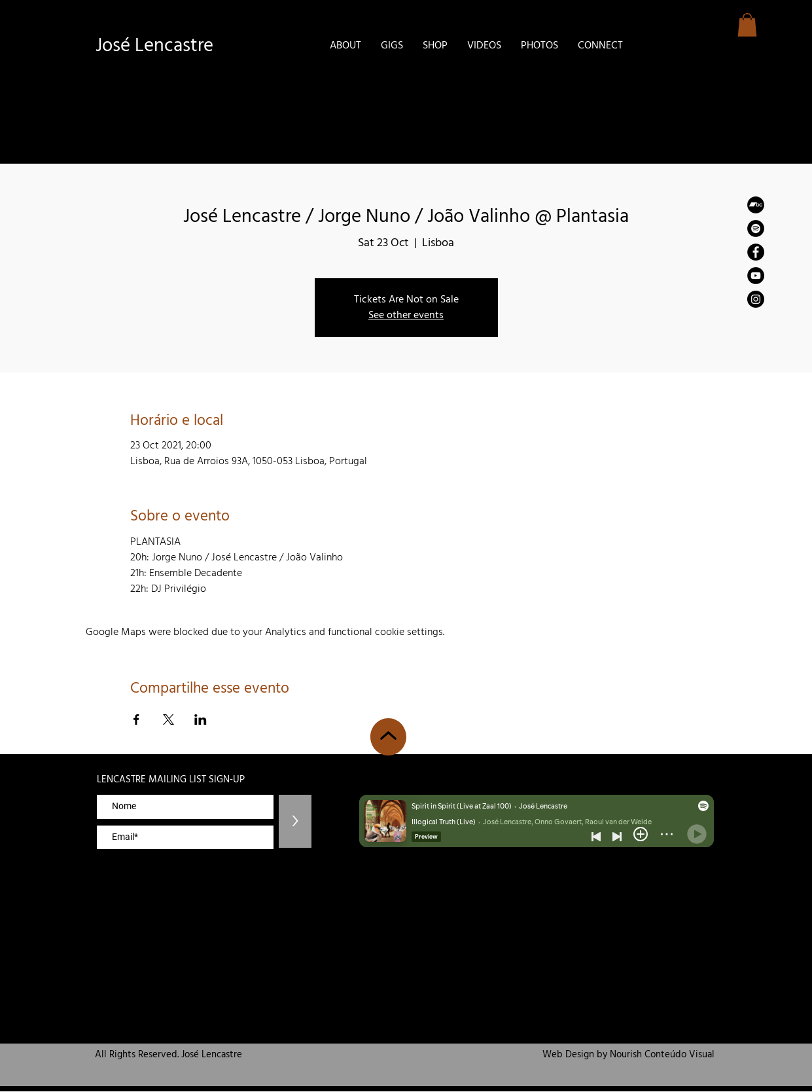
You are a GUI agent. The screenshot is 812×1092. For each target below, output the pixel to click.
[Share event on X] (168, 719)
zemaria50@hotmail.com (675, 757)
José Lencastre (154, 46)
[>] (295, 821)
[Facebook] (755, 252)
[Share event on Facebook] (136, 719)
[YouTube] (755, 275)
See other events (406, 315)
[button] (747, 25)
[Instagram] (755, 299)
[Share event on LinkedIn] (200, 719)
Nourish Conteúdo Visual (662, 1055)
